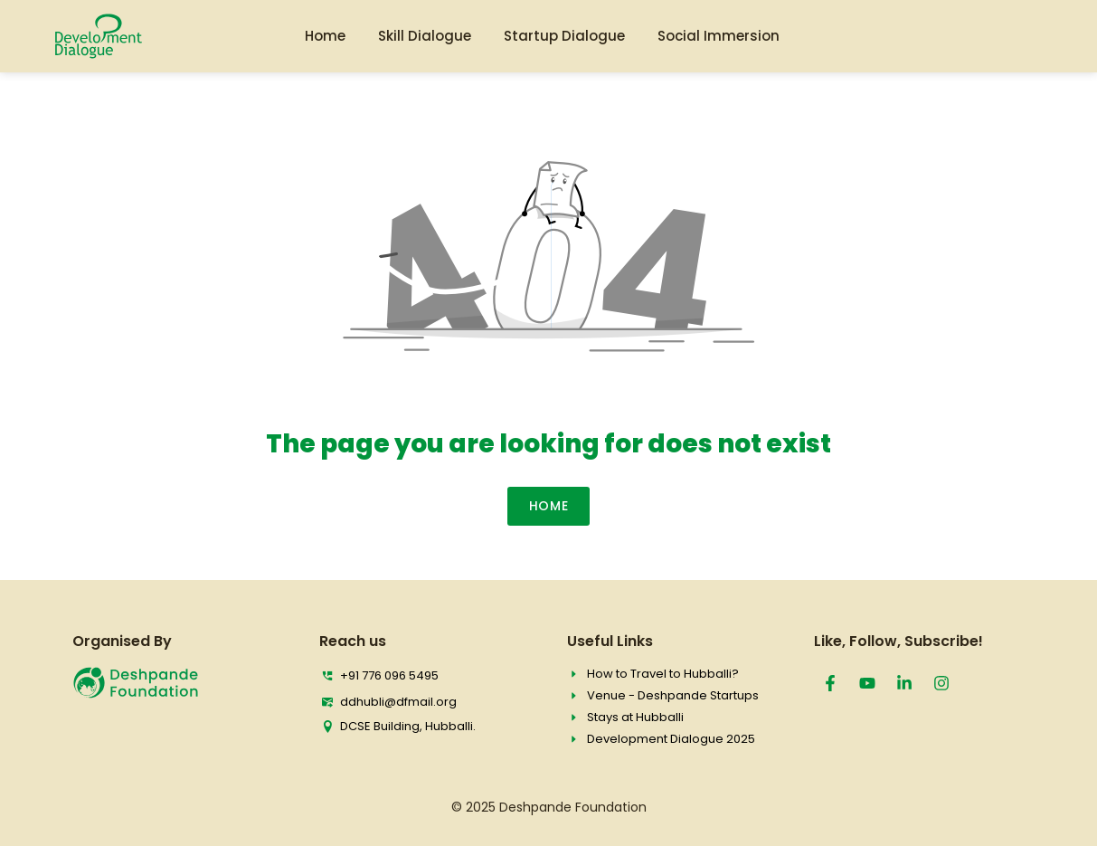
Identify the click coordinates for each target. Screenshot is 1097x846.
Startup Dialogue (564, 35)
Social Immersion (718, 35)
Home (325, 35)
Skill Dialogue (424, 35)
